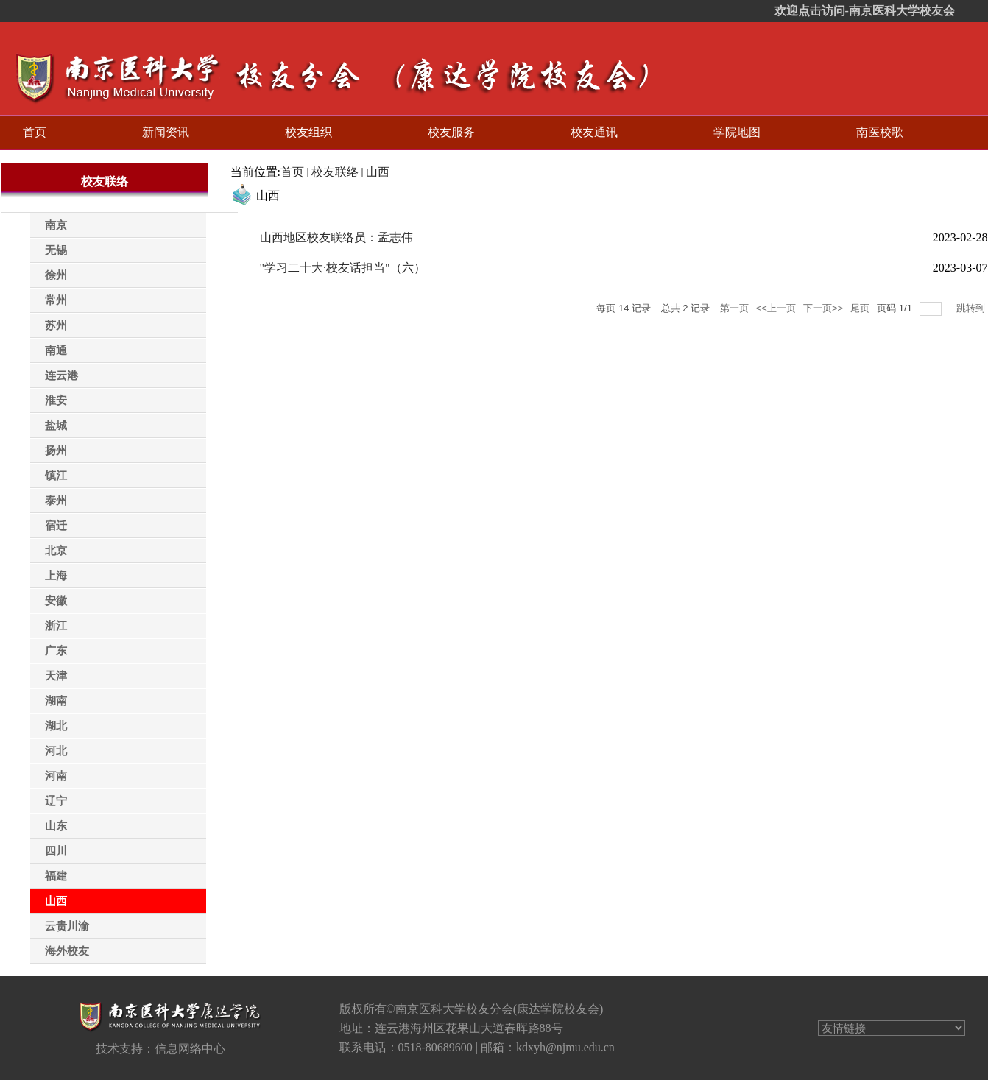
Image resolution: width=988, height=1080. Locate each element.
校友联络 (335, 172)
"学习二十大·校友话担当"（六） (343, 267)
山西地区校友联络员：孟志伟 (336, 237)
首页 (292, 172)
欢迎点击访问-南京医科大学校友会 (864, 10)
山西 (377, 172)
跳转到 (972, 308)
